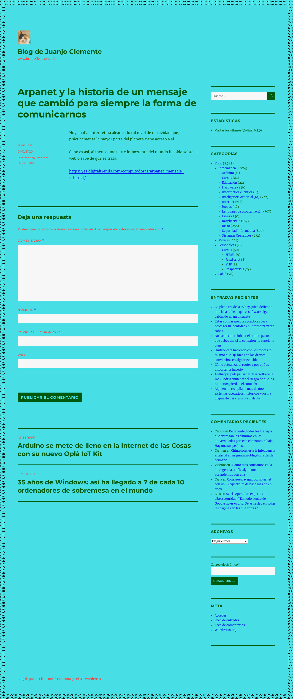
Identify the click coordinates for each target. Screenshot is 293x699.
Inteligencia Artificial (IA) (241, 197)
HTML (230, 255)
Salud (222, 274)
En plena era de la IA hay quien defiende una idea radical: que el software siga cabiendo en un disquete (243, 312)
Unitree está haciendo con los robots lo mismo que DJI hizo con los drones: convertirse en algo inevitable (243, 355)
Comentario (31, 241)
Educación (229, 183)
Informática (26, 158)
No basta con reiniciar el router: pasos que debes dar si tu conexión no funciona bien (244, 340)
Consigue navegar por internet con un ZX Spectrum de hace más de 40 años (243, 484)
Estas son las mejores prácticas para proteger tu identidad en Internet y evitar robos (244, 326)
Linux (226, 216)
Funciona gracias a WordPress (79, 679)
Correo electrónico (39, 332)
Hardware (229, 187)
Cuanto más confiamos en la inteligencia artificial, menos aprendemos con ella (243, 470)
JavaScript (233, 260)
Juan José (25, 145)
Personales (226, 245)
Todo (30, 162)
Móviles (224, 240)
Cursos (227, 178)
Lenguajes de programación (242, 211)
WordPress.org (225, 630)
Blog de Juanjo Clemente (60, 51)
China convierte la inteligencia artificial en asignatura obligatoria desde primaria (245, 455)
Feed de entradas (227, 620)
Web (22, 354)
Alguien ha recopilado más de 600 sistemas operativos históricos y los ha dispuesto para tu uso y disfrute (243, 393)
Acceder (220, 615)
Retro (22, 162)
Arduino (228, 173)
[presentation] (49, 383)
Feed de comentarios (230, 625)
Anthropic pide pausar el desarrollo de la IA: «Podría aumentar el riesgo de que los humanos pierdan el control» (244, 379)
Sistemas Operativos (237, 236)
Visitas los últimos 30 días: (234, 130)
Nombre (27, 310)
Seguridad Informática (238, 231)
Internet (42, 158)
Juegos (227, 207)
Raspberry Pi (231, 221)
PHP (229, 264)
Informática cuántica (237, 192)
